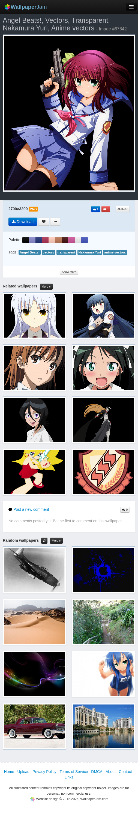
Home (9, 771)
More (46, 287)
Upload (23, 771)
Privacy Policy (44, 771)
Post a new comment (28, 509)
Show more (69, 271)
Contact (125, 771)
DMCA (96, 771)
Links (69, 777)
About (111, 771)
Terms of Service (73, 771)
